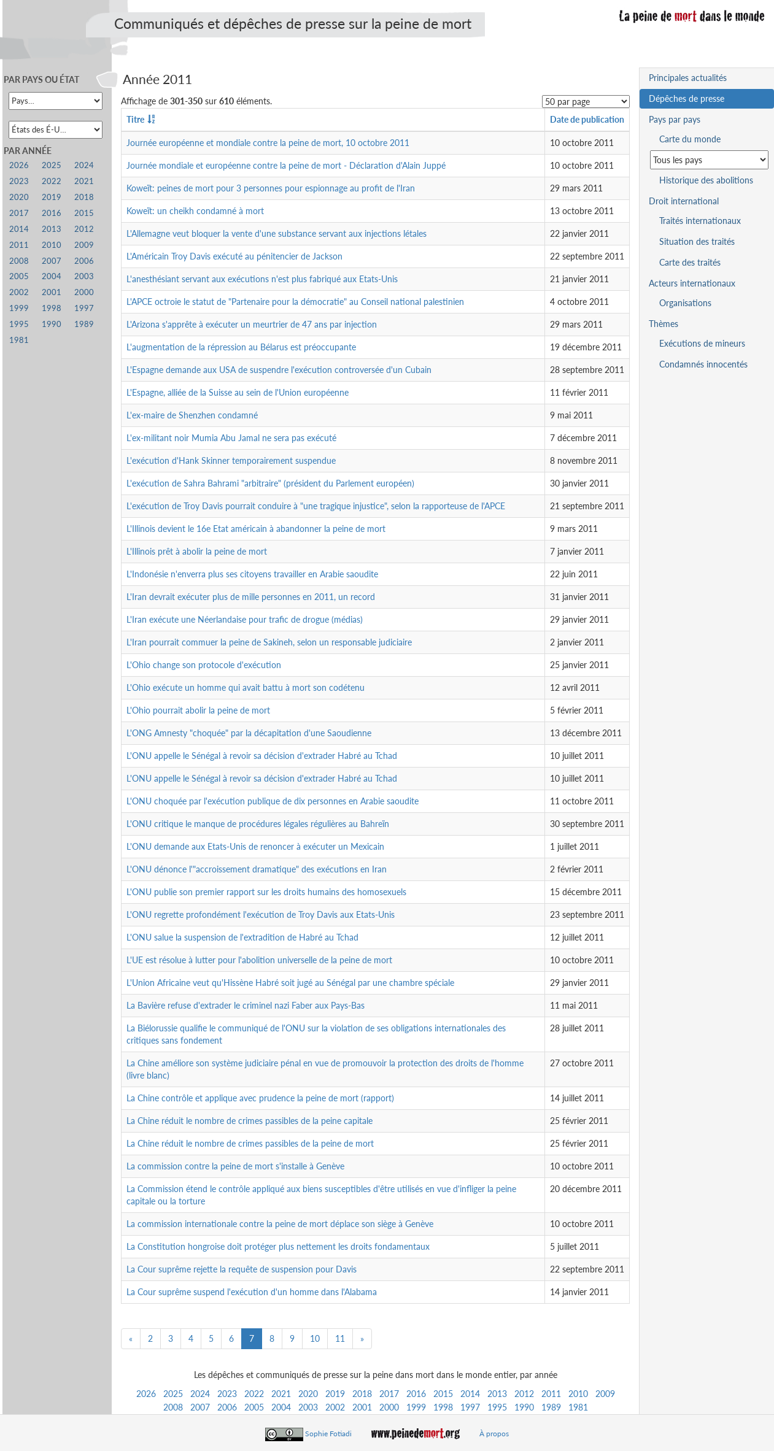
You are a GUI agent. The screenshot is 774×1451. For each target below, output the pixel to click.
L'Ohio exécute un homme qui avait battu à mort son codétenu (245, 687)
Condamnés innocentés (703, 364)
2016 (416, 1393)
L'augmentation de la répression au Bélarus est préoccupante (241, 347)
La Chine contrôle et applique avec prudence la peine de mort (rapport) (260, 1098)
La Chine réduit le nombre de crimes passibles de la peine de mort (250, 1143)
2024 (200, 1393)
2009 (605, 1393)
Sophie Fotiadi (328, 1433)
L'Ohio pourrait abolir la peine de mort (198, 710)
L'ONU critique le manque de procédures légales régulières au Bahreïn (257, 823)
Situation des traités (697, 241)
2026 (146, 1393)
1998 (443, 1407)
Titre (135, 119)
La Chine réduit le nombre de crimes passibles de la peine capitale (249, 1120)
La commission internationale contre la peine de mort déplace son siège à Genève (279, 1223)
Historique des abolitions (706, 180)
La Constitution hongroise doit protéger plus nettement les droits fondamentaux (278, 1246)
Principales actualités (688, 77)
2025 (173, 1393)
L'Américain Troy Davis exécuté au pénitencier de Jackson (234, 256)
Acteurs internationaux (692, 283)
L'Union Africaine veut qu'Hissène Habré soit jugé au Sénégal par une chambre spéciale (290, 982)
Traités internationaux (700, 220)
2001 (362, 1407)
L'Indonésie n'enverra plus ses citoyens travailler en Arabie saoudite (252, 574)
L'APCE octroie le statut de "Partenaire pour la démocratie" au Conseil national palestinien (295, 301)
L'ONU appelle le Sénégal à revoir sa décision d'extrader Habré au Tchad (261, 755)
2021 (281, 1393)
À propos (494, 1433)
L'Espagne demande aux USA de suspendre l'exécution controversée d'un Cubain (279, 369)
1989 (551, 1407)
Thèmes (663, 323)
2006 (227, 1407)
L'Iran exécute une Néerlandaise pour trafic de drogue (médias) (244, 619)
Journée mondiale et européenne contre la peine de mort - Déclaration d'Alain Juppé (286, 165)
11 (340, 1338)
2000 (389, 1407)
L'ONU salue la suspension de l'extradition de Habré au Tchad (242, 937)
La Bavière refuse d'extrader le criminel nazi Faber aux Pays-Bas (245, 1005)
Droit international (684, 201)
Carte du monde (690, 139)
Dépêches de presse (686, 98)
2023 (227, 1393)
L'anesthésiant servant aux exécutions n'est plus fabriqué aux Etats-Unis (262, 279)
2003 (308, 1407)
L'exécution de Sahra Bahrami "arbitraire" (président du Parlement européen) (270, 483)
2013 (497, 1393)
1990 (524, 1407)
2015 (443, 1393)
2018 (362, 1393)
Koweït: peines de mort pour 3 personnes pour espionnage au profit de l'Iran (270, 188)
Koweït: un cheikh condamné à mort (195, 211)
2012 (524, 1393)
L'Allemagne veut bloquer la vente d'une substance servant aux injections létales (276, 233)
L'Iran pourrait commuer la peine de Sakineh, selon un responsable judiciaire (269, 642)
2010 (578, 1393)
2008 (173, 1407)
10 (315, 1338)
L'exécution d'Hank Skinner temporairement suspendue (231, 460)
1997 (470, 1407)
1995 (497, 1407)
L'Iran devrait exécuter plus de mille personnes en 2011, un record (250, 596)
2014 (470, 1393)
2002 (335, 1407)
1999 (416, 1407)
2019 (335, 1393)
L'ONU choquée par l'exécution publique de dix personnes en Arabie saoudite (272, 801)
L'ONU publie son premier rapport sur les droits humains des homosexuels (266, 892)
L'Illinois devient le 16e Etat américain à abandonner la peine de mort (255, 528)
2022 (254, 1393)
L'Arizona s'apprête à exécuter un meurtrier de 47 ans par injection (251, 324)
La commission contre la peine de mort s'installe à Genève (235, 1166)
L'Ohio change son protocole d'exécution (203, 665)
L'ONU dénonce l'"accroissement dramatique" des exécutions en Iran (256, 869)
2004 (281, 1407)
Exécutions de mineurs (702, 343)
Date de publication (587, 119)
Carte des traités (690, 262)
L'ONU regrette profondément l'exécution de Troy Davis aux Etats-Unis (260, 914)
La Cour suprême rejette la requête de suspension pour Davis (241, 1269)
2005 (254, 1407)
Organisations (685, 303)
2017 (389, 1393)
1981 (578, 1407)
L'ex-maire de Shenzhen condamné (192, 415)
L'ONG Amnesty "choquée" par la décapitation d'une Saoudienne (248, 733)
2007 (200, 1407)
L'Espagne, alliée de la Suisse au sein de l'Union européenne (237, 392)
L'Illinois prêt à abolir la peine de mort (196, 551)
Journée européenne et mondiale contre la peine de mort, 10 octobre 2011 (267, 142)
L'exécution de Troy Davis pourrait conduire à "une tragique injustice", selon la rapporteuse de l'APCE (315, 506)
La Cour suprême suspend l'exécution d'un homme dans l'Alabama (251, 1292)
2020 (308, 1393)
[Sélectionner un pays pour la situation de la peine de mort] (709, 159)
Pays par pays (674, 119)
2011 (551, 1393)
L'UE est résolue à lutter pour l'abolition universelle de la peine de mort (259, 960)
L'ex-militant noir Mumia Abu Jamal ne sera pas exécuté (231, 438)
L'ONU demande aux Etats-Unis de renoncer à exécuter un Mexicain (255, 846)
